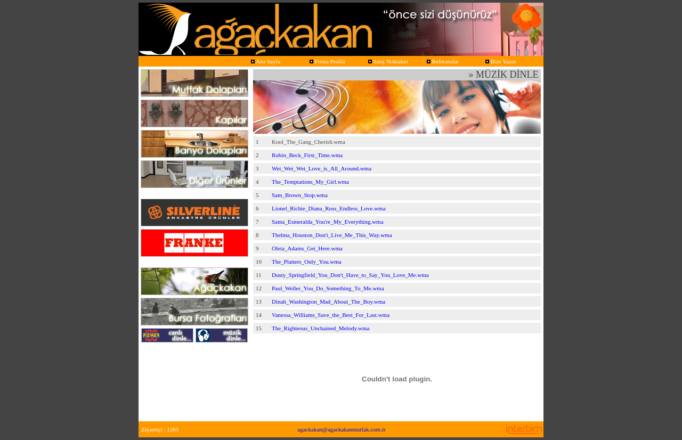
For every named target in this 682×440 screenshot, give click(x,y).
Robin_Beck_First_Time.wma (307, 155)
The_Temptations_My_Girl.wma (310, 181)
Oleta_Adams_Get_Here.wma (307, 248)
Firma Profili (326, 61)
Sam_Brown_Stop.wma (300, 195)
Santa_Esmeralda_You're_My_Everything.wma (328, 221)
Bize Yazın (500, 61)
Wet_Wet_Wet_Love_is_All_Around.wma (321, 168)
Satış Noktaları (387, 61)
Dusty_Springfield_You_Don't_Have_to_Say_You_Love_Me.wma (350, 275)
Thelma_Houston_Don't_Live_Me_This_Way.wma (332, 235)
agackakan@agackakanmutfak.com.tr (341, 429)
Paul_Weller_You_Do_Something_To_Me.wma (328, 288)
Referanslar (442, 61)
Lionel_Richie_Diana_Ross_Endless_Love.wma (329, 208)
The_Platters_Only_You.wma (307, 261)
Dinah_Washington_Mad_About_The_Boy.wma (328, 301)
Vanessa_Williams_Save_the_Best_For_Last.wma (330, 315)
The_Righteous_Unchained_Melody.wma (321, 328)
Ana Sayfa (264, 61)
